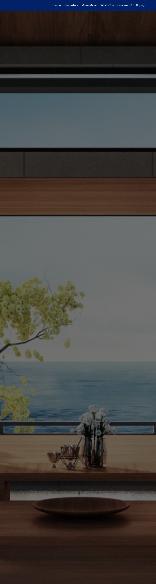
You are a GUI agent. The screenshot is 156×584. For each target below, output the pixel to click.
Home (57, 5)
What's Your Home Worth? (116, 5)
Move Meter (89, 5)
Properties (71, 5)
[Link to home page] (13, 5)
